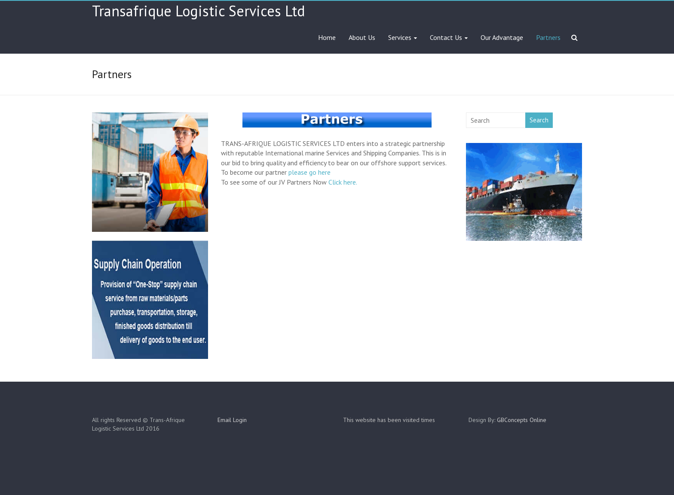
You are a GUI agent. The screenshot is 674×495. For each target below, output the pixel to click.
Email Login (232, 420)
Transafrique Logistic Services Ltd (198, 10)
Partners (548, 37)
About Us (362, 37)
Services (399, 37)
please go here (309, 172)
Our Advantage (502, 37)
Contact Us (446, 37)
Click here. (342, 182)
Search (539, 120)
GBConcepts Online (521, 420)
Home (327, 37)
